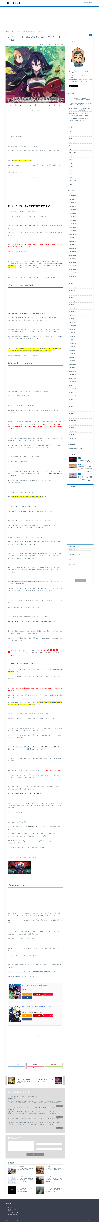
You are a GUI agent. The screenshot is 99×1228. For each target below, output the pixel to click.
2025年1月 (73, 199)
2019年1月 (72, 406)
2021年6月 (73, 304)
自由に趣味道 (13, 3)
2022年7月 (73, 259)
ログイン (10, 1207)
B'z (71, 131)
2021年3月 (73, 315)
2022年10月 (73, 248)
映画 (71, 163)
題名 (80, 560)
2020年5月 (73, 350)
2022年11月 (73, 245)
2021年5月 (73, 308)
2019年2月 (73, 403)
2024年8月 (73, 202)
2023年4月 (73, 227)
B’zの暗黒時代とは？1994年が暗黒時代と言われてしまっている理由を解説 (81, 109)
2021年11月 (73, 287)
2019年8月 (73, 382)
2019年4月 (73, 396)
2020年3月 (73, 357)
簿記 (71, 177)
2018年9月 (73, 420)
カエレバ (27, 989)
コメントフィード (13, 1212)
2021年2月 (73, 318)
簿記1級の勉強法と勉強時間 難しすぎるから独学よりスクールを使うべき (81, 119)
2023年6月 (73, 220)
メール (38, 1147)
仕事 (71, 149)
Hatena (16, 1068)
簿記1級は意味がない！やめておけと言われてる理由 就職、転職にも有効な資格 (81, 114)
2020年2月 (73, 361)
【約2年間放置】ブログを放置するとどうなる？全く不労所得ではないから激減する (81, 99)
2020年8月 (73, 340)
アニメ (72, 135)
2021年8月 (73, 297)
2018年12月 (73, 410)
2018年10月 (73, 417)
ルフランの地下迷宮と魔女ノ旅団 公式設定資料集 (36, 1006)
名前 (37, 1142)
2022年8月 (73, 255)
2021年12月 (73, 283)
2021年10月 (73, 290)
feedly (54, 1068)
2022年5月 (73, 266)
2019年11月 (73, 371)
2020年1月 (73, 364)
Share (35, 1064)
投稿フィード (12, 1210)
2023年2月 (73, 234)
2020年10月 (73, 332)
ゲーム (72, 138)
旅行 (71, 159)
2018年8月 (73, 424)
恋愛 (71, 156)
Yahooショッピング (48, 994)
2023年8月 (73, 213)
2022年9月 (73, 252)
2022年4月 (73, 269)
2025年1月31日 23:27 (12, 1120)
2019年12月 (73, 368)
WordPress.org (13, 1215)
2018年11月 (73, 413)
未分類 (72, 166)
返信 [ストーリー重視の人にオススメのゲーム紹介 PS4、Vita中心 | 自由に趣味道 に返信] (59, 1116)
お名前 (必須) (80, 550)
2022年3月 (73, 273)
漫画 (71, 173)
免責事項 (20, 1220)
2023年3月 (73, 231)
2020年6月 (73, 347)
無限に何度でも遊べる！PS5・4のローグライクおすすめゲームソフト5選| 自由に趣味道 (33, 1118)
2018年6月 (73, 431)
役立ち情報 (73, 152)
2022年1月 (73, 280)
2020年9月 (73, 336)
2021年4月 (73, 311)
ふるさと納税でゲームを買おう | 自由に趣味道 (21, 1097)
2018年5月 (73, 434)
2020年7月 (73, 343)
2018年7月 (73, 427)
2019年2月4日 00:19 (12, 1109)
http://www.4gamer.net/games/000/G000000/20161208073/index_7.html (33, 972)
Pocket (35, 1068)
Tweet (16, 1064)
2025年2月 (73, 195)
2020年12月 (73, 325)
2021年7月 (72, 301)
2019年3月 (73, 399)
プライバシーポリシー (11, 1220)
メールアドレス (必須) (80, 555)
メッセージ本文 (80, 572)
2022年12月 (73, 241)
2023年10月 (73, 206)
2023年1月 (73, 238)
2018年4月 (73, 438)
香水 (71, 184)
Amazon (27, 994)
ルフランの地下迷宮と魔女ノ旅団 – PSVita (34, 985)
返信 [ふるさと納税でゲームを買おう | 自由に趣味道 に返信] (59, 1106)
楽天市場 (38, 994)
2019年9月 (73, 378)
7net (27, 997)
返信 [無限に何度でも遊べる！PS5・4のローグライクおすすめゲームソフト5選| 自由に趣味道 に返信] (59, 1127)
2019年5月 (73, 392)
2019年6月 (73, 389)
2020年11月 (73, 329)
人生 (71, 145)
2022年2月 (73, 276)
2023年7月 (73, 217)
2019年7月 (73, 385)
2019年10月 (73, 375)
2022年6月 (73, 262)
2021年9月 (73, 294)
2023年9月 (73, 209)
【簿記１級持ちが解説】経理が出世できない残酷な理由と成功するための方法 (81, 104)
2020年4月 (73, 354)
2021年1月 (72, 322)
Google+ (54, 1064)
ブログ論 (72, 142)
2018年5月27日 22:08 (12, 1098)
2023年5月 (73, 224)
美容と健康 (73, 180)
